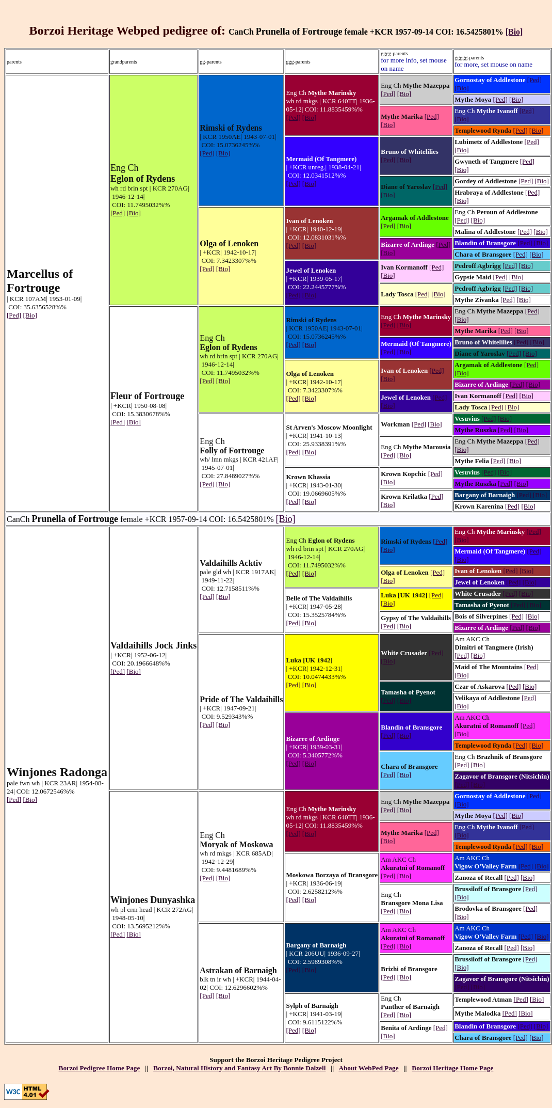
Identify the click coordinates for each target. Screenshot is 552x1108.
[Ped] (14, 315)
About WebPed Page (368, 1068)
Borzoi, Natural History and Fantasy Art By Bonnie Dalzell (239, 1068)
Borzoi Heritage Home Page (452, 1068)
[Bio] (514, 31)
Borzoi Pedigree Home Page (99, 1068)
